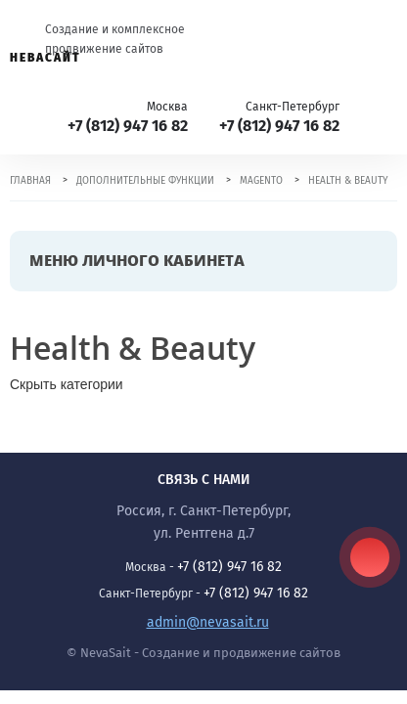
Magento (261, 181)
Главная (30, 181)
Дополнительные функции (145, 181)
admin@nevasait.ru (208, 622)
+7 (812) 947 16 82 (128, 125)
